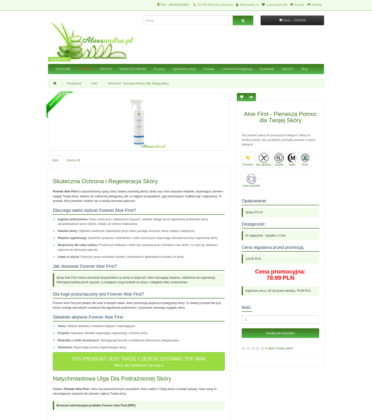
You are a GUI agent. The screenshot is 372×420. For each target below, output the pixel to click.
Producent (74, 83)
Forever (248, 159)
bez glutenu (263, 159)
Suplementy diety (184, 69)
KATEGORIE (63, 69)
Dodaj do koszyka (280, 333)
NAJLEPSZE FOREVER (132, 69)
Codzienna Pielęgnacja (237, 69)
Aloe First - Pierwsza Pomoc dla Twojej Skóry (138, 83)
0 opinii (269, 348)
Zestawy (208, 69)
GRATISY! (106, 69)
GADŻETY (287, 69)
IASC (95, 83)
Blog (304, 69)
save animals (251, 180)
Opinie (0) (73, 160)
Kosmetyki (267, 69)
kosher (279, 159)
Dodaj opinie (285, 348)
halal (292, 159)
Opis (55, 160)
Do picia (159, 69)
